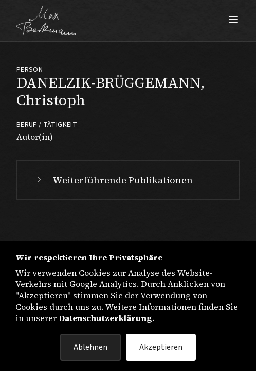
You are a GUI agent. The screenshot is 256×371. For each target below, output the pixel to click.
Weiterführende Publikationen (113, 180)
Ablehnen (90, 347)
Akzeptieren (160, 347)
